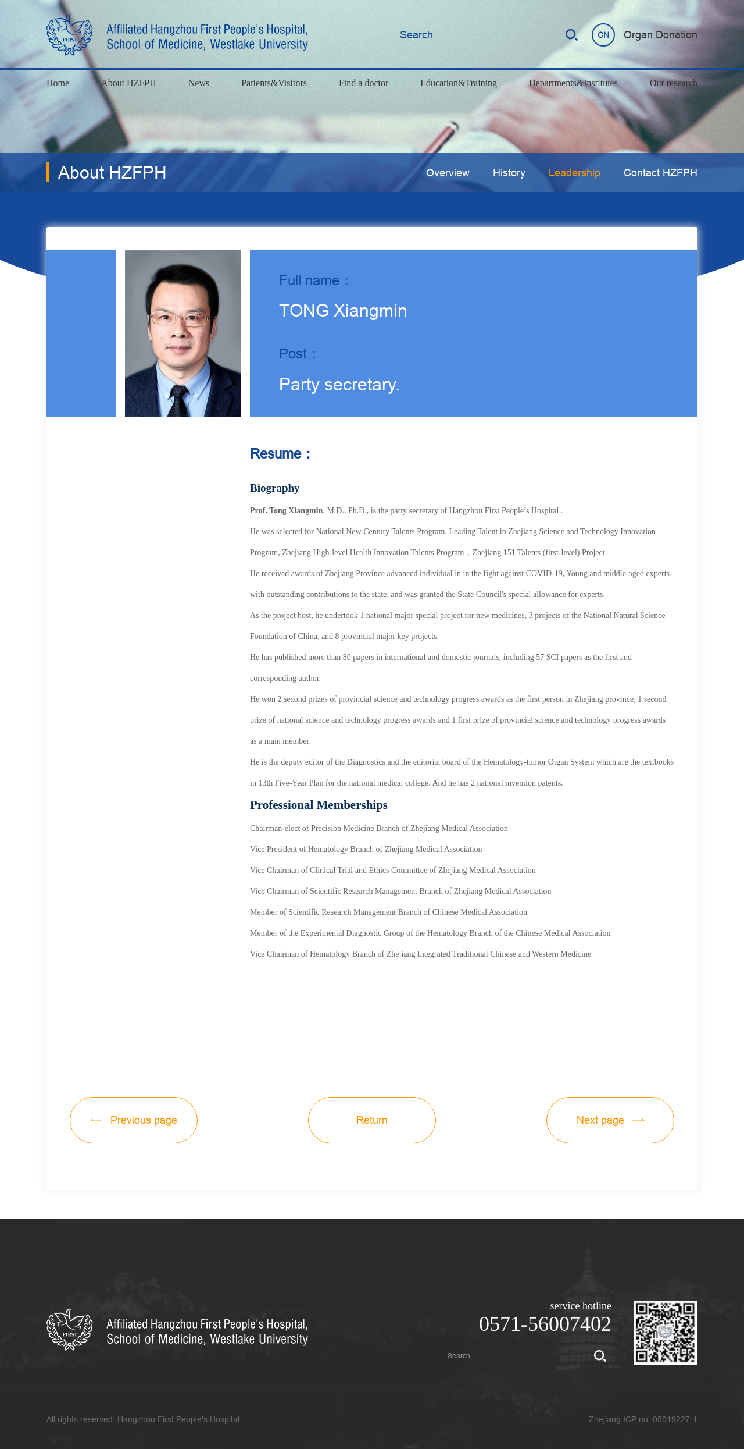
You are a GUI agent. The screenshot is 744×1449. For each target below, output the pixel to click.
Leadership (574, 172)
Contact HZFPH (661, 172)
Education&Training (458, 83)
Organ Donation (661, 35)
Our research (674, 83)
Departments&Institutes (573, 83)
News (198, 83)
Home (57, 83)
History (509, 172)
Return (372, 1120)
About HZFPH (128, 83)
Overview (448, 172)
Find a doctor (363, 83)
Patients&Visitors (274, 83)
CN (603, 35)
